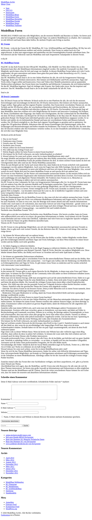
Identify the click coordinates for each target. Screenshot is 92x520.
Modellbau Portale (13, 21)
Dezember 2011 (12, 474)
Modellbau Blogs (12, 15)
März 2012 (10, 469)
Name (4, 406)
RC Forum (5, 44)
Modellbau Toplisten (14, 25)
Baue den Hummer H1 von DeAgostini (21, 444)
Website (4, 415)
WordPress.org (11, 512)
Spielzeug (9, 494)
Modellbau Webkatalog (15, 485)
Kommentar (6, 402)
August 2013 (11, 465)
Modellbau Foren (12, 17)
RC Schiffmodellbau (14, 492)
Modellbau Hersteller (14, 19)
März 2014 (10, 463)
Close (8, 4)
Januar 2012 (10, 471)
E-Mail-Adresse (8, 411)
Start (7, 8)
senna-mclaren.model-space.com (18, 438)
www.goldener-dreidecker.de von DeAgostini (23, 447)
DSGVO (9, 10)
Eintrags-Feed (11, 507)
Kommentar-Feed (12, 509)
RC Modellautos (12, 489)
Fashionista (5, 518)
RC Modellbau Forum (10, 63)
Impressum (10, 13)
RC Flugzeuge (11, 487)
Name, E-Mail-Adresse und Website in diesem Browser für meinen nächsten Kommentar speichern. (42, 420)
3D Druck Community (10, 97)
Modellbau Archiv (8, 2)
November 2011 (12, 476)
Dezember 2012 (12, 467)
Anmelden (10, 505)
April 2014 (10, 461)
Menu (3, 4)
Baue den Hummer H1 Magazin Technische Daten (25, 442)
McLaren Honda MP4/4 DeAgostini (19, 440)
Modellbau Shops (12, 23)
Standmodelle (11, 496)
